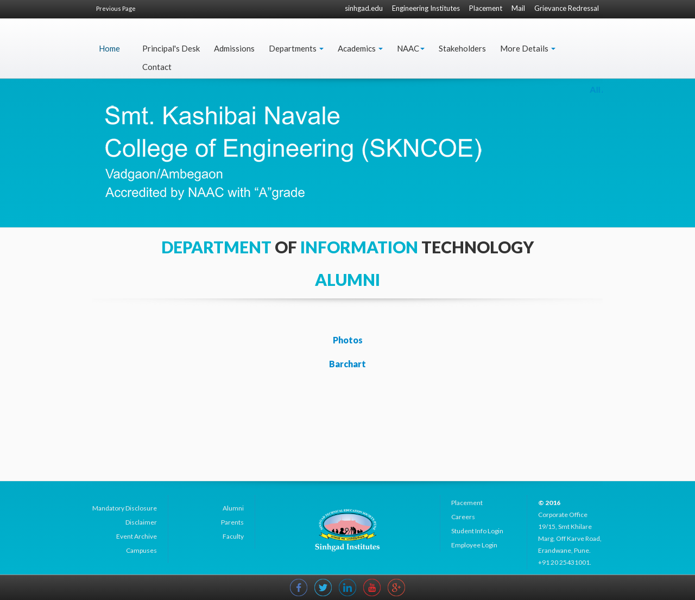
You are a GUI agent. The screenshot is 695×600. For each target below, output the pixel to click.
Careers (463, 517)
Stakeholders (462, 48)
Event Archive (136, 536)
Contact (157, 67)
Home (109, 48)
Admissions (234, 48)
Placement (485, 8)
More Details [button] (527, 48)
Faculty (233, 536)
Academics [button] (360, 48)
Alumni (233, 508)
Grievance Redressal (566, 8)
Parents (232, 522)
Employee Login (474, 545)
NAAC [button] (411, 48)
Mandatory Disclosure (124, 508)
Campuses (141, 550)
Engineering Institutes (426, 8)
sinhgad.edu (364, 8)
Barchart (347, 364)
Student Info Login (477, 531)
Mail (518, 8)
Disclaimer (141, 522)
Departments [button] (296, 48)
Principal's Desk (171, 48)
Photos (348, 340)
